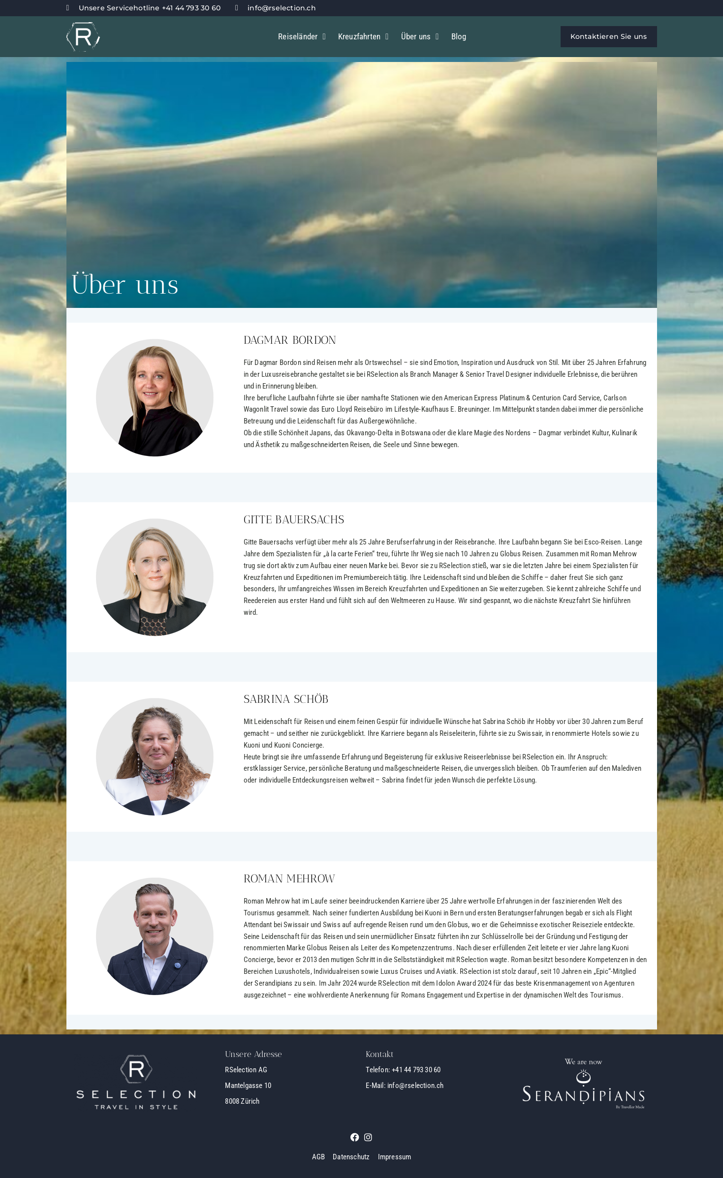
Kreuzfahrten (363, 37)
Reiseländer (302, 37)
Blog (459, 36)
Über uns (420, 37)
